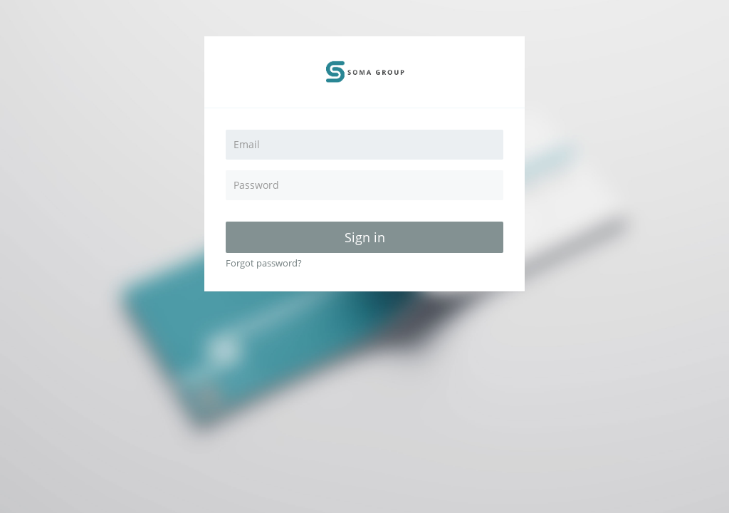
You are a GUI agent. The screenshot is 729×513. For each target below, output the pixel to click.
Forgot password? (264, 262)
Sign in (365, 237)
